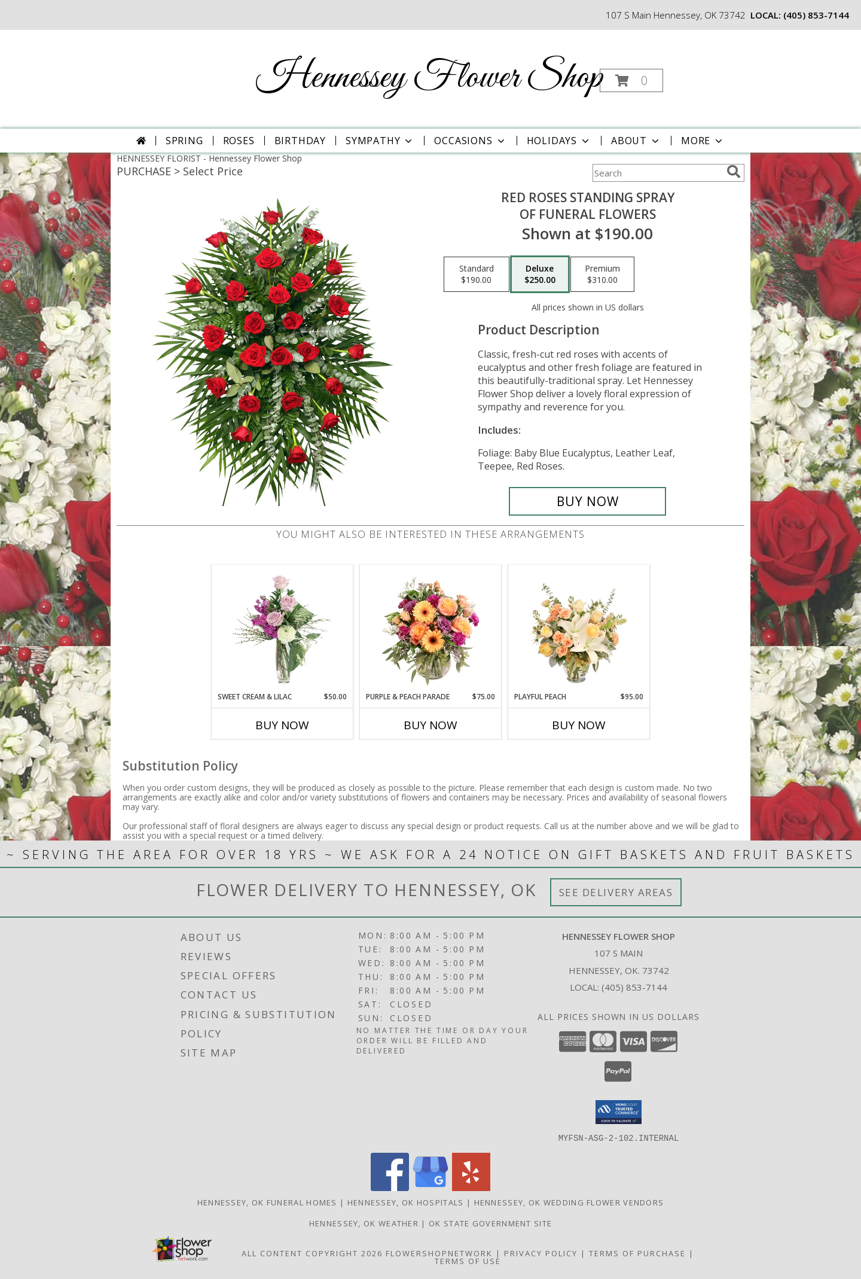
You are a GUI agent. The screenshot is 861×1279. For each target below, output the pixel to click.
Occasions (470, 140)
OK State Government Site (490, 1222)
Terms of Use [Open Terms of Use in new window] (468, 1260)
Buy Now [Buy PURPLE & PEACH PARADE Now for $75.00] (430, 725)
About (636, 140)
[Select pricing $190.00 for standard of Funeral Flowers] (476, 274)
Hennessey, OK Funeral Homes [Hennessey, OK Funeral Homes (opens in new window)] (267, 1201)
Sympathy (380, 140)
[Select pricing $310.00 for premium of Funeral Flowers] (602, 274)
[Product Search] (657, 173)
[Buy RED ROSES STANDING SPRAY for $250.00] (587, 501)
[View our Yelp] (471, 1187)
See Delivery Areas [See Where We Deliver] (616, 892)
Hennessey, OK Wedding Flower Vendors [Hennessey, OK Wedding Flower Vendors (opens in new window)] (569, 1201)
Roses (239, 140)
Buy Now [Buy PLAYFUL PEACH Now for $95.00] (579, 725)
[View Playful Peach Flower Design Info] (579, 628)
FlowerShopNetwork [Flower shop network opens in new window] (439, 1252)
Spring (184, 140)
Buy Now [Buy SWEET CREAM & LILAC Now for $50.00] (282, 725)
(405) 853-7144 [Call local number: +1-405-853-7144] (816, 15)
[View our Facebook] (390, 1187)
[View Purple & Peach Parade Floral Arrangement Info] (431, 628)
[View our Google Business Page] (430, 1187)
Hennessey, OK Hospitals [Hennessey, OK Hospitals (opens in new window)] (405, 1201)
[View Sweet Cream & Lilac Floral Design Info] (282, 628)
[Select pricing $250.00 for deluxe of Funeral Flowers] (540, 274)
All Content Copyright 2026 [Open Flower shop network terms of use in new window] (312, 1252)
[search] (733, 172)
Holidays (559, 140)
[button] (631, 80)
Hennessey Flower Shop (429, 78)
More (703, 140)
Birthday (300, 140)
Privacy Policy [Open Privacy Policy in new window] (541, 1252)
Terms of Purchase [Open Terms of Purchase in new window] (637, 1252)
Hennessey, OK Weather (364, 1222)
